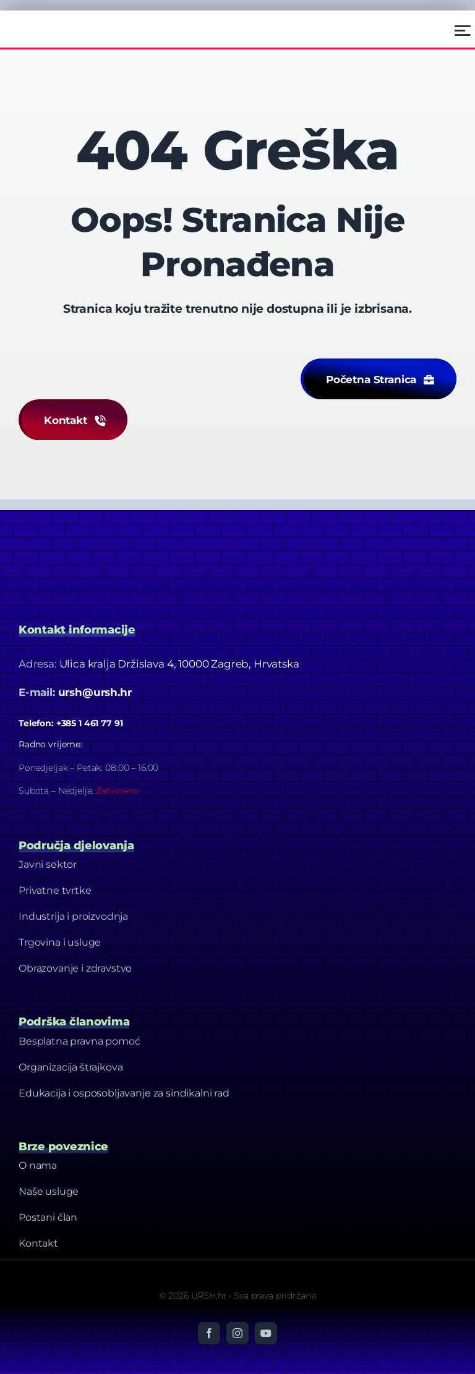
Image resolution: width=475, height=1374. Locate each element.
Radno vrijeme (49, 744)
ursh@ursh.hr (95, 692)
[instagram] (237, 1333)
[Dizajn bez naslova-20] (111, 534)
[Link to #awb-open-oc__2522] (463, 30)
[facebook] (209, 1333)
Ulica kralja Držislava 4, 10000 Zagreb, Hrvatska (179, 664)
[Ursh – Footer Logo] (50, 21)
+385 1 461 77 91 (89, 723)
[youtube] (266, 1333)
